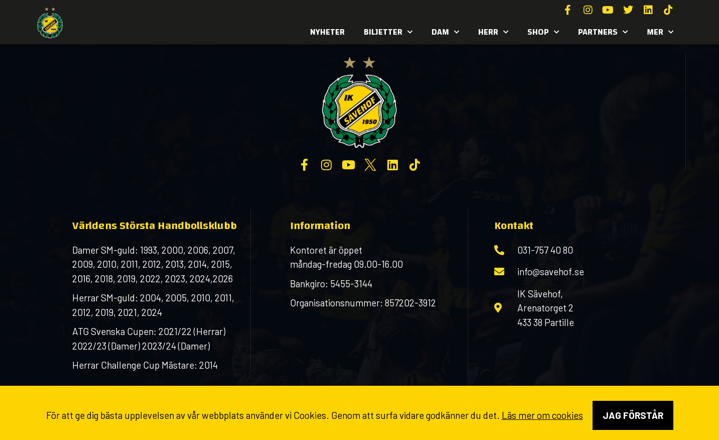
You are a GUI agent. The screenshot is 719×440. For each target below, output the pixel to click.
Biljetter (388, 32)
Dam (445, 32)
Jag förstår (633, 415)
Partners (603, 32)
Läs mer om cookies (542, 415)
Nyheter (327, 32)
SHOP (543, 32)
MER (660, 32)
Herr (493, 32)
